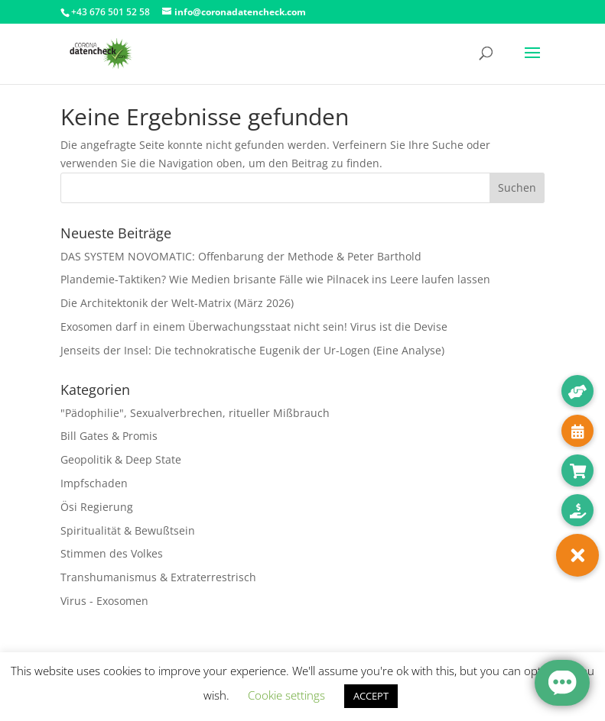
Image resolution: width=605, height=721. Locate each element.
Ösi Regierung (96, 507)
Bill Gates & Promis (109, 435)
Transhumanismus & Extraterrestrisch (158, 577)
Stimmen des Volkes (111, 553)
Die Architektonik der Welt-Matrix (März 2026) (177, 303)
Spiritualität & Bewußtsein (127, 530)
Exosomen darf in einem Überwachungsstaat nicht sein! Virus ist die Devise (253, 326)
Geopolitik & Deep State (120, 459)
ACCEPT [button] (371, 696)
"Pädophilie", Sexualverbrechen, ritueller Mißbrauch (195, 413)
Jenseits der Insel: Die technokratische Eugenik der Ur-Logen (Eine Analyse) (252, 350)
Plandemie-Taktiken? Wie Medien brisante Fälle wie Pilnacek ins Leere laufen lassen (275, 279)
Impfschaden (94, 483)
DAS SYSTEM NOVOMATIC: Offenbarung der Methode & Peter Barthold (240, 256)
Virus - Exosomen (104, 600)
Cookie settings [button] (286, 695)
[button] (577, 555)
